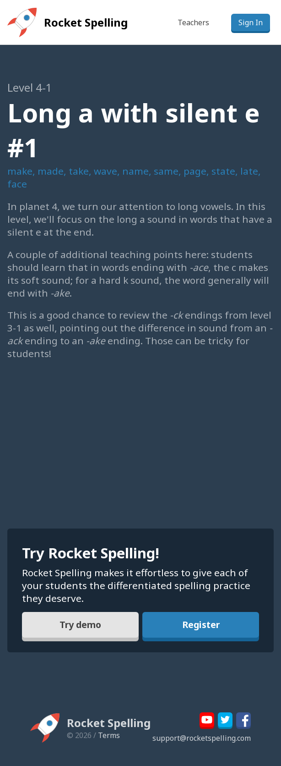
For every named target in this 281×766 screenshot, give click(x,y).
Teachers (193, 22)
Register (200, 625)
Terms (109, 735)
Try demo (80, 625)
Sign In (250, 22)
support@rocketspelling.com (201, 738)
